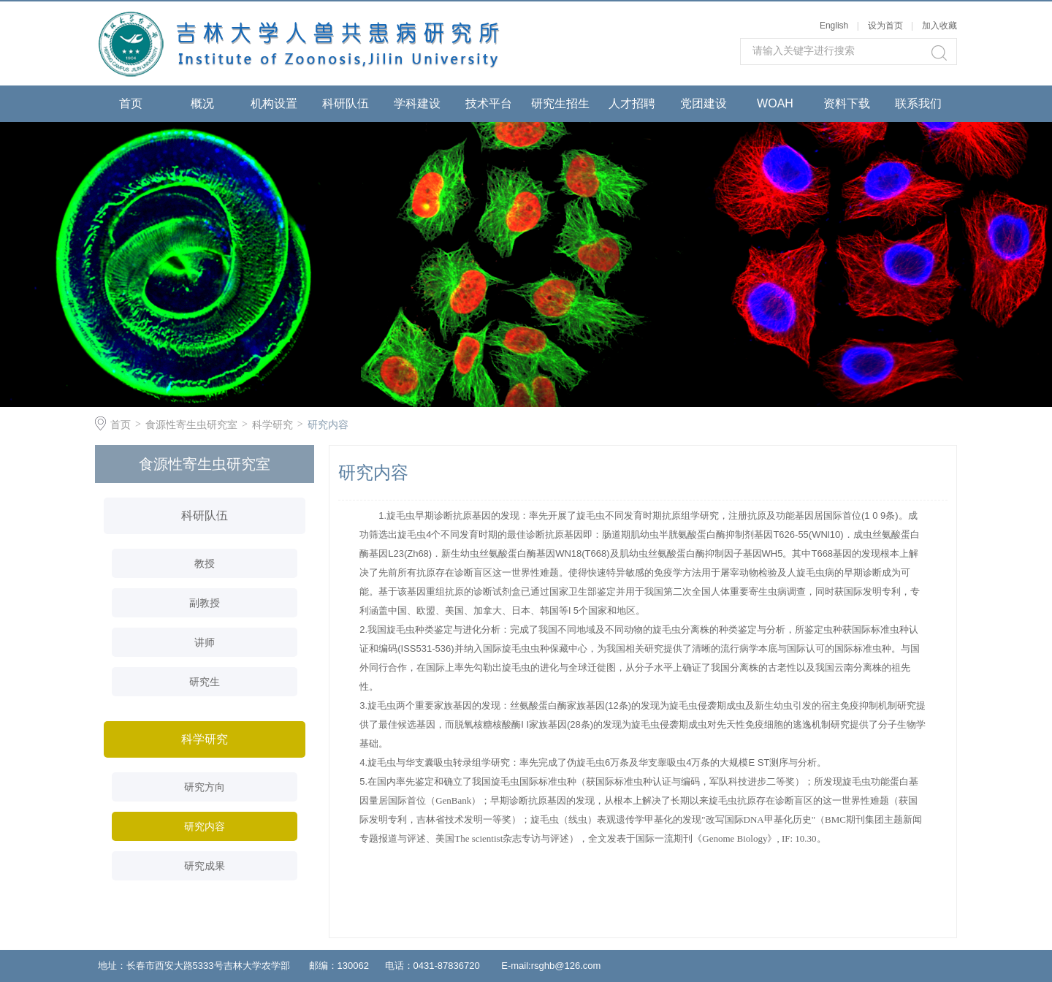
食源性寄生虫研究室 (191, 424)
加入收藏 (939, 25)
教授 (204, 563)
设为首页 (885, 25)
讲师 (204, 642)
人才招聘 (632, 103)
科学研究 (272, 424)
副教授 (204, 603)
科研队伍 (345, 103)
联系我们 (918, 103)
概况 (202, 103)
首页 (130, 103)
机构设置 (274, 103)
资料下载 (846, 103)
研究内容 (328, 424)
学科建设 (417, 103)
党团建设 (703, 103)
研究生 (204, 682)
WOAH (775, 103)
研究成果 (204, 866)
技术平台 (488, 103)
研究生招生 (560, 103)
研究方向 (204, 787)
